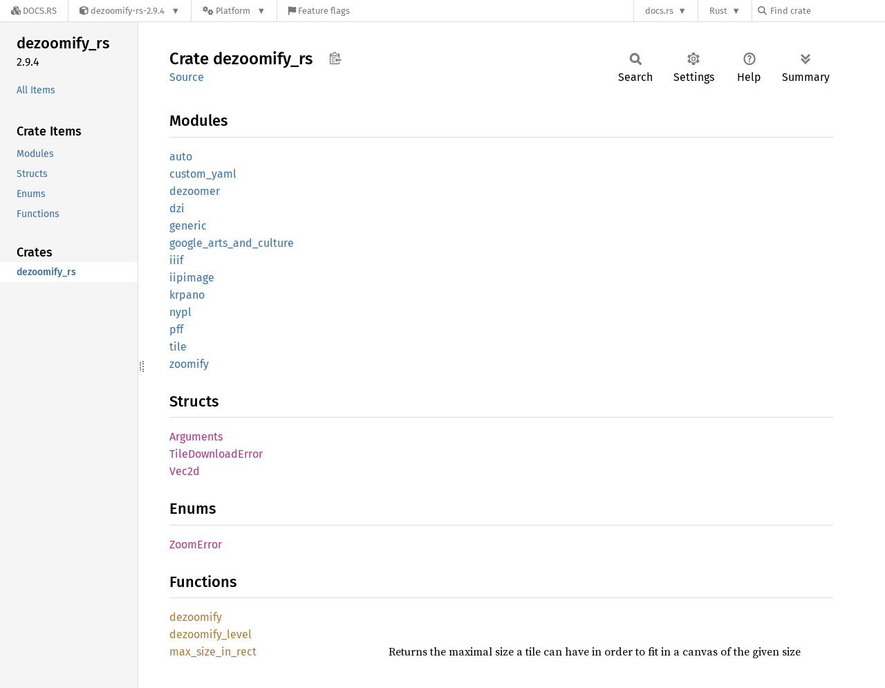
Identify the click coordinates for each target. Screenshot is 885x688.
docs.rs (659, 11)
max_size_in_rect (213, 651)
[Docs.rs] (34, 10)
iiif (176, 260)
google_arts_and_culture (231, 243)
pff (176, 329)
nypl (180, 312)
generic (188, 225)
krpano (187, 294)
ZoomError (195, 544)
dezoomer (194, 191)
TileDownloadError (216, 454)
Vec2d (184, 471)
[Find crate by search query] (827, 10)
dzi (177, 208)
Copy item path (335, 58)
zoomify (189, 364)
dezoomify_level (210, 634)
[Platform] (234, 10)
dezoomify (195, 617)
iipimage (191, 277)
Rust (718, 11)
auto (180, 156)
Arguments (196, 436)
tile (178, 346)
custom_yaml (202, 173)
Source (186, 77)
